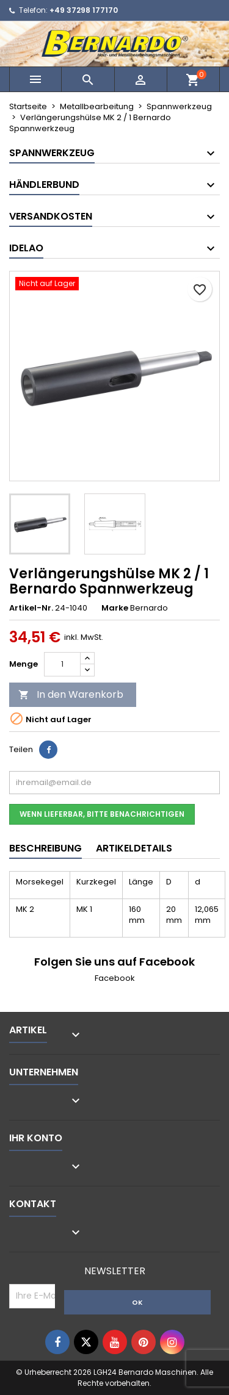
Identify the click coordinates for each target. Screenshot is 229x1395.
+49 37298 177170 (83, 10)
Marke (114, 608)
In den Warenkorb (70, 694)
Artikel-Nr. (31, 608)
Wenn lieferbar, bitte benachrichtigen (102, 814)
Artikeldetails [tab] (134, 848)
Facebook (115, 978)
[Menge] (62, 664)
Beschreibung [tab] (45, 848)
